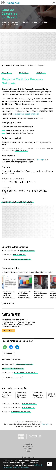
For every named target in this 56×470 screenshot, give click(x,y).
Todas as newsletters (12, 378)
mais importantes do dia (25, 373)
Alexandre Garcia (24, 364)
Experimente (8, 331)
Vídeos (28, 451)
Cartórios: (13, 255)
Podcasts (28, 449)
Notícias (41, 73)
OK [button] (49, 464)
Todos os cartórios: (19, 404)
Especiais (28, 444)
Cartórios (13, 3)
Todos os (16, 259)
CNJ (20, 422)
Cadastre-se (8, 354)
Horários (23, 73)
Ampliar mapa (21, 151)
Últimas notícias (28, 458)
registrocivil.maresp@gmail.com (26, 114)
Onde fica (7, 73)
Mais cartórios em (18, 251)
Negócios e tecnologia (12, 368)
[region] (28, 46)
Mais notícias (8, 304)
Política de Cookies (22, 467)
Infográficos (28, 447)
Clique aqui (40, 160)
